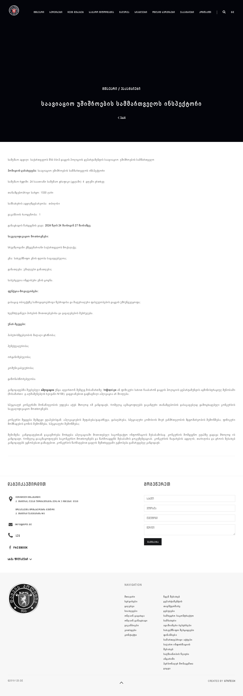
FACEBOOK (18, 547)
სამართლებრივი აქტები (177, 639)
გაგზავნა (153, 541)
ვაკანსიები (187, 12)
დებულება (169, 611)
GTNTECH (229, 681)
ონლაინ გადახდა (134, 615)
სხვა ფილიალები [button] (20, 559)
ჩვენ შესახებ (76, 12)
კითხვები (130, 630)
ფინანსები (170, 635)
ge (232, 12)
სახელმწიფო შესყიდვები (178, 630)
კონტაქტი (205, 12)
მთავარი (39, 12)
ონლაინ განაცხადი (135, 620)
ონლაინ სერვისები (163, 12)
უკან (122, 118)
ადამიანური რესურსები (177, 625)
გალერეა (124, 12)
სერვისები (55, 12)
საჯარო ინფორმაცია (101, 12)
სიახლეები (141, 12)
